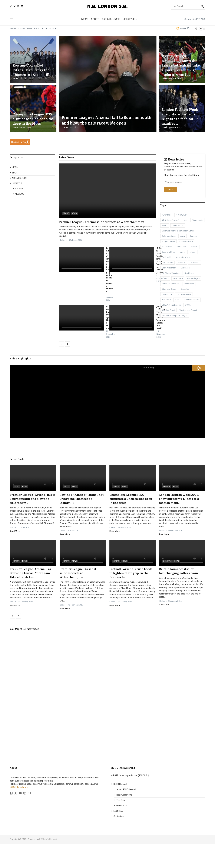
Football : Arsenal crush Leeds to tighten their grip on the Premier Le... (131, 583)
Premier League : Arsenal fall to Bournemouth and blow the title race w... (32, 509)
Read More (15, 541)
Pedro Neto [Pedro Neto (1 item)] (178, 278)
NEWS (84, 19)
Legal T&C (117, 821)
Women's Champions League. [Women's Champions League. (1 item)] (175, 315)
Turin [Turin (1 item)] (177, 299)
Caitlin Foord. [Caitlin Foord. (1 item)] (177, 225)
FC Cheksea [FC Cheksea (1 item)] (167, 246)
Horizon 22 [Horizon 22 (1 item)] (166, 257)
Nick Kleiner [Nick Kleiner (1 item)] (189, 273)
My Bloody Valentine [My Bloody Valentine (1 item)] (170, 273)
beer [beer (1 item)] (186, 220)
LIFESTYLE (130, 19)
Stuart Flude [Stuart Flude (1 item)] (167, 294)
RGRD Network (119, 794)
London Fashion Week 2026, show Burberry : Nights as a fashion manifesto (181, 116)
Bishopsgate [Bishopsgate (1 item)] (197, 220)
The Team (120, 810)
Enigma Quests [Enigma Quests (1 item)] (168, 241)
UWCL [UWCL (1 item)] (188, 305)
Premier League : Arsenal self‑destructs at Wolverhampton (103, 222)
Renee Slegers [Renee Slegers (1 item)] (193, 278)
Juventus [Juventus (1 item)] (181, 262)
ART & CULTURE (111, 19)
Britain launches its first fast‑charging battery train (159, 263)
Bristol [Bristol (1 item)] (165, 225)
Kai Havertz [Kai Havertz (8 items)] (194, 262)
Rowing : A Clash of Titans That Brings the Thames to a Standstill (30, 67)
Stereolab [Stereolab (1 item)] (185, 289)
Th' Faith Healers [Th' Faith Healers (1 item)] (184, 294)
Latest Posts (17, 470)
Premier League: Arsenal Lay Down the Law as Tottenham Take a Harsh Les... (31, 583)
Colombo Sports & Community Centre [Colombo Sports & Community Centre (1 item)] (178, 231)
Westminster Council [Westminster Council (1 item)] (188, 310)
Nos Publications (123, 805)
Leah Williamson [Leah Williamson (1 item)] (169, 268)
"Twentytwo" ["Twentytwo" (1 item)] (181, 215)
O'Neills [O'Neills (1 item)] (165, 278)
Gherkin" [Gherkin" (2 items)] (194, 246)
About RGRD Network (125, 799)
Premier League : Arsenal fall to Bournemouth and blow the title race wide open (104, 117)
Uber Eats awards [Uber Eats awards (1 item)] (191, 299)
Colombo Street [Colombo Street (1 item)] (169, 236)
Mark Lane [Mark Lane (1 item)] (185, 268)
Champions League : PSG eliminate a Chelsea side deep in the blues (32, 116)
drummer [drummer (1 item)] (193, 236)
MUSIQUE (18, 194)
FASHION (18, 188)
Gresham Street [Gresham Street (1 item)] (168, 252)
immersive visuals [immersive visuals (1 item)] (183, 257)
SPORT (95, 19)
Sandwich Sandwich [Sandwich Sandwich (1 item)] (170, 284)
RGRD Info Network (19, 797)
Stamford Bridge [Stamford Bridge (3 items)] (169, 289)
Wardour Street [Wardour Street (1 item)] (168, 310)
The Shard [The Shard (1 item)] (166, 299)
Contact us (117, 826)
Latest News (66, 157)
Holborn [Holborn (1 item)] (192, 252)
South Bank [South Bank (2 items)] (189, 284)
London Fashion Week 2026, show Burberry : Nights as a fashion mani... (180, 509)
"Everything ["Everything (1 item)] (167, 215)
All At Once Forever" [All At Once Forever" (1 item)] (170, 220)
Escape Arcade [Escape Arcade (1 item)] (186, 241)
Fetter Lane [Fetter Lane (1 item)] (181, 246)
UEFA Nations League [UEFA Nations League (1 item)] (171, 305)
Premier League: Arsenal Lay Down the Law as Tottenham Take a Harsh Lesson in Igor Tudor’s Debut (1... (181, 63)
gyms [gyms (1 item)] (182, 252)
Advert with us (119, 815)
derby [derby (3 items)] (182, 236)
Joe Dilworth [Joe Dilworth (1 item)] (167, 262)
